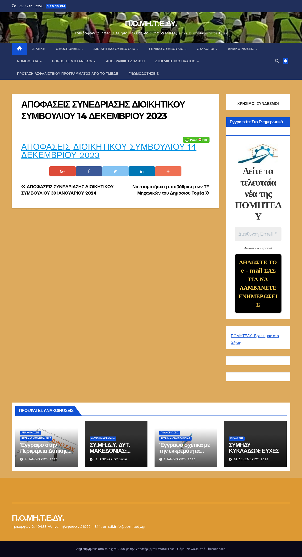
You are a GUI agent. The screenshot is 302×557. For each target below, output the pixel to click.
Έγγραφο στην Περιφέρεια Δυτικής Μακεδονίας (43, 450)
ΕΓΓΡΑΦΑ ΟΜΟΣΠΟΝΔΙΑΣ (36, 438)
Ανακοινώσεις (241, 49)
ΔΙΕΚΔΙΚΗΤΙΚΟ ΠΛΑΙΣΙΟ (176, 61)
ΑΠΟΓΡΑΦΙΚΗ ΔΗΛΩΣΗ (125, 61)
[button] (277, 61)
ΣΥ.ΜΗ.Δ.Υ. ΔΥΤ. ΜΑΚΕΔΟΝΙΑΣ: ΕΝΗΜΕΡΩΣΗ (110, 450)
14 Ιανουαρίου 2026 (41, 459)
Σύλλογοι (206, 49)
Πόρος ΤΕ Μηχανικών (72, 61)
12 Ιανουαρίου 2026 (110, 459)
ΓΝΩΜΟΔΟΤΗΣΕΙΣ (144, 73)
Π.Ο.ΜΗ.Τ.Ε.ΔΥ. (151, 23)
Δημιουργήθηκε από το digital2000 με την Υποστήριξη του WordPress (126, 549)
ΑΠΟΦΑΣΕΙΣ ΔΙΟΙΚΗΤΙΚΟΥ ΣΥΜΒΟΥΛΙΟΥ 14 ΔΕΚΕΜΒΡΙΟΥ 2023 (108, 151)
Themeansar (215, 549)
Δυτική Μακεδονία (103, 438)
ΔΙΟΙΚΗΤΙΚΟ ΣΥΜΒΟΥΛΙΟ (114, 49)
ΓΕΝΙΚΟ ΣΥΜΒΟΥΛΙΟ (167, 49)
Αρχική (39, 49)
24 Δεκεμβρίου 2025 (251, 459)
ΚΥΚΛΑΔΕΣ (236, 438)
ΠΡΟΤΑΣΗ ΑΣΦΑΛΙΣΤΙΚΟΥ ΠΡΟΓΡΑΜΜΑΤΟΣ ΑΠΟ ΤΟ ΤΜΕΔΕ (67, 73)
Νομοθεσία (28, 61)
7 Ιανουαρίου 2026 (180, 459)
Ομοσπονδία (68, 49)
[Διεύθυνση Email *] (258, 234)
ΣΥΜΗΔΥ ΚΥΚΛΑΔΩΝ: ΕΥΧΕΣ (254, 447)
